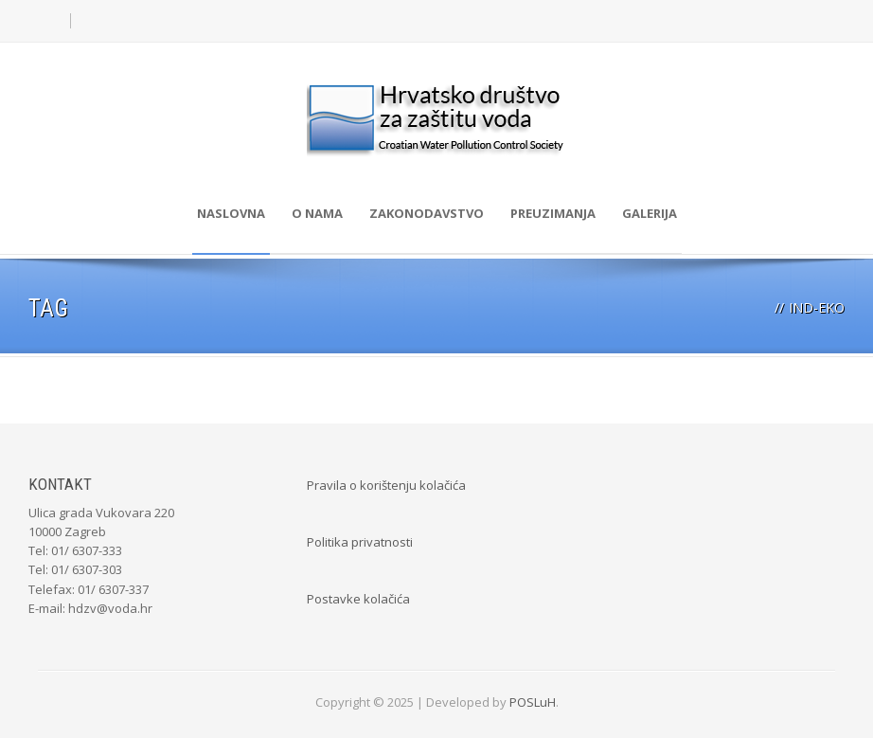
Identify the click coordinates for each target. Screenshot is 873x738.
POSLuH (532, 702)
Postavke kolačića (358, 598)
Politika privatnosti (360, 541)
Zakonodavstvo (426, 213)
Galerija (649, 213)
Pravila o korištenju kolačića (386, 485)
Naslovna (231, 213)
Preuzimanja (553, 213)
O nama (317, 213)
